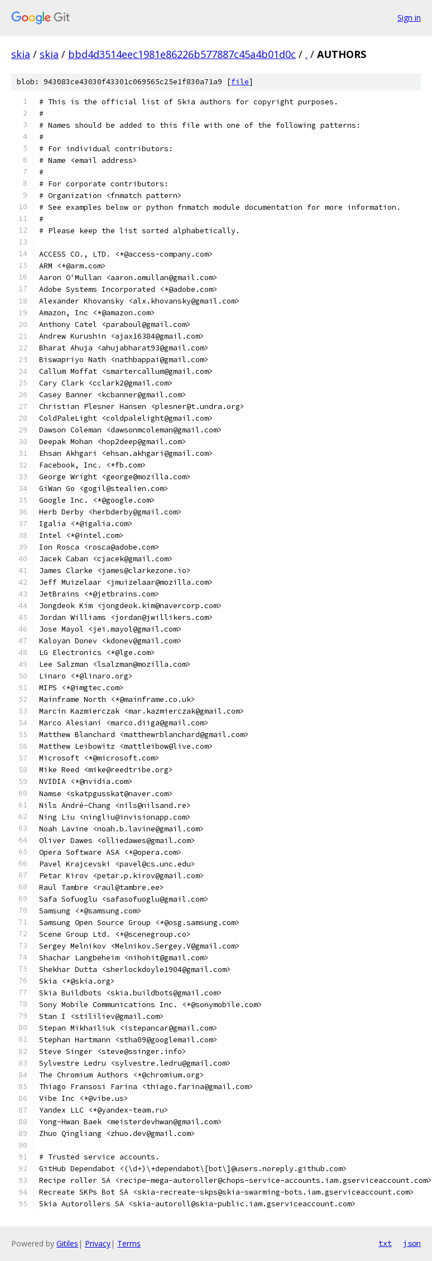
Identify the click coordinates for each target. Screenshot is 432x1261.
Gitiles (67, 1243)
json (412, 1243)
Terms (129, 1243)
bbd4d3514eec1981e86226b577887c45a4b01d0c (182, 54)
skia (20, 54)
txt (385, 1243)
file (240, 81)
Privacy (98, 1243)
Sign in (409, 17)
